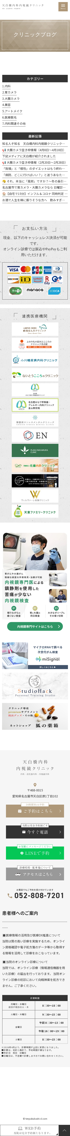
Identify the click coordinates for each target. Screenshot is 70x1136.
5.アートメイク (12, 112)
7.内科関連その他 (14, 124)
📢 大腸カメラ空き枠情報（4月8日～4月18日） (34, 151)
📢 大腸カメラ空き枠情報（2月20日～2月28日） (35, 163)
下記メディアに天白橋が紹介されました (29, 157)
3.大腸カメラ (11, 99)
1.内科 (6, 87)
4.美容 (6, 106)
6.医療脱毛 (9, 118)
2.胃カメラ (9, 93)
